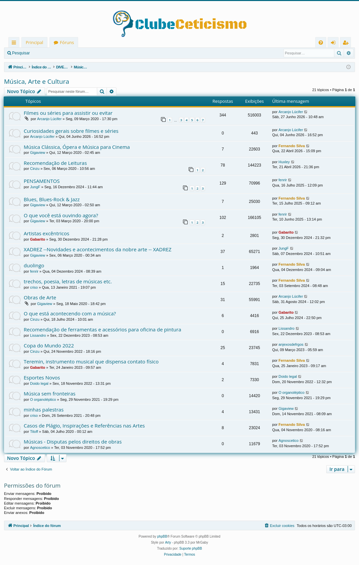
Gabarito (37, 239)
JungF (35, 187)
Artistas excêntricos (46, 233)
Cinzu (34, 169)
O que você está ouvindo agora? (61, 215)
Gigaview (37, 153)
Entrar (45, 53)
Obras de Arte (40, 297)
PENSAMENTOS (42, 181)
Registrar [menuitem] (347, 43)
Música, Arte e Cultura (36, 81)
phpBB (162, 536)
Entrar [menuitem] (334, 43)
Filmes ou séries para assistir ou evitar (68, 112)
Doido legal (39, 383)
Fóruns (67, 42)
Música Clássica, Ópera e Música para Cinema (77, 147)
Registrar (68, 53)
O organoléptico (43, 399)
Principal (34, 42)
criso (34, 287)
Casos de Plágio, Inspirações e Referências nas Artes (84, 425)
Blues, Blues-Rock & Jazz (52, 199)
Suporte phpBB (190, 548)
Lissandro (38, 335)
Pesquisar (21, 53)
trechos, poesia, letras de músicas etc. (68, 281)
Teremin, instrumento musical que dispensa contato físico (91, 361)
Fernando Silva (292, 146)
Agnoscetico (40, 448)
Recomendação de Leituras (55, 163)
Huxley (284, 162)
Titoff (34, 432)
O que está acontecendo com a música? (70, 313)
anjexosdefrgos (291, 344)
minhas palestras (43, 409)
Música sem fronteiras (49, 393)
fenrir (283, 180)
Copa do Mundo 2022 (49, 345)
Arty (168, 542)
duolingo (34, 265)
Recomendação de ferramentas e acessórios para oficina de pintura (102, 329)
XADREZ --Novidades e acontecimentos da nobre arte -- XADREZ (97, 249)
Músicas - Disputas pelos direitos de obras (73, 441)
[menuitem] (321, 42)
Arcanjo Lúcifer (49, 119)
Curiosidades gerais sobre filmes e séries (71, 130)
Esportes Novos (42, 377)
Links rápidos (15, 43)
